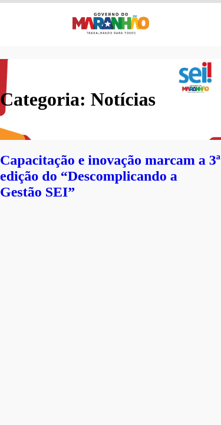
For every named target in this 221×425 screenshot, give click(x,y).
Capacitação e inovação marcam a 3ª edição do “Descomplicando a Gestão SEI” (110, 176)
